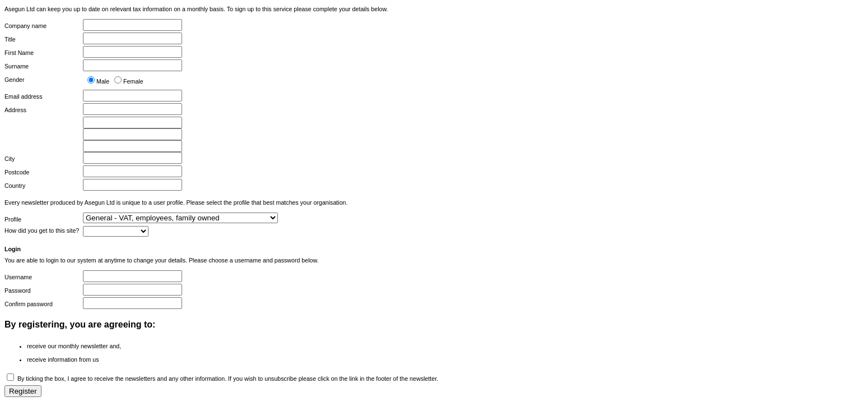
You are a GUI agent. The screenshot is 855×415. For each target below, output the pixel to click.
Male (102, 81)
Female (133, 81)
